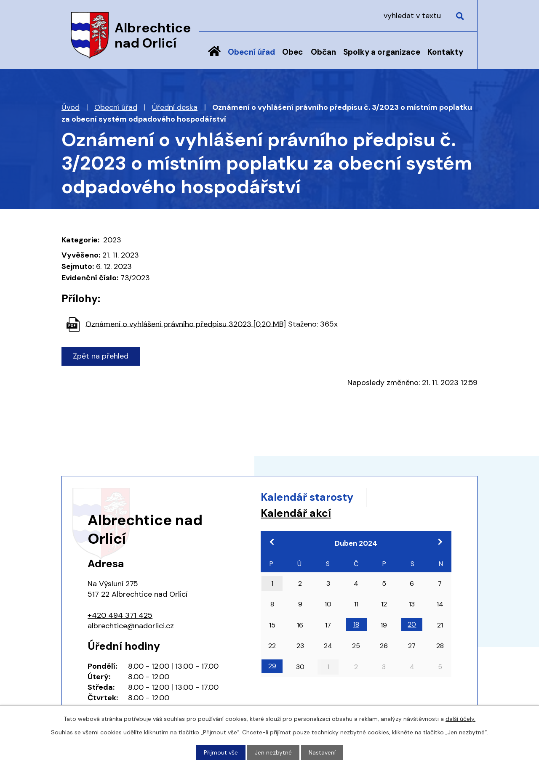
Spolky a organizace (381, 52)
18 (356, 624)
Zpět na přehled (100, 356)
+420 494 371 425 (120, 615)
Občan (323, 52)
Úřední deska (174, 107)
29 (272, 666)
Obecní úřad (251, 52)
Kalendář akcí (296, 513)
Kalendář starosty (307, 497)
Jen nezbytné (273, 752)
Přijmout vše (221, 752)
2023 (112, 240)
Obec (292, 52)
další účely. (460, 719)
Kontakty (445, 52)
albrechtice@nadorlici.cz (131, 626)
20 (412, 624)
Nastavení (322, 752)
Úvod (214, 57)
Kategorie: (80, 240)
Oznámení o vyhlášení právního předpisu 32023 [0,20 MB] (185, 324)
